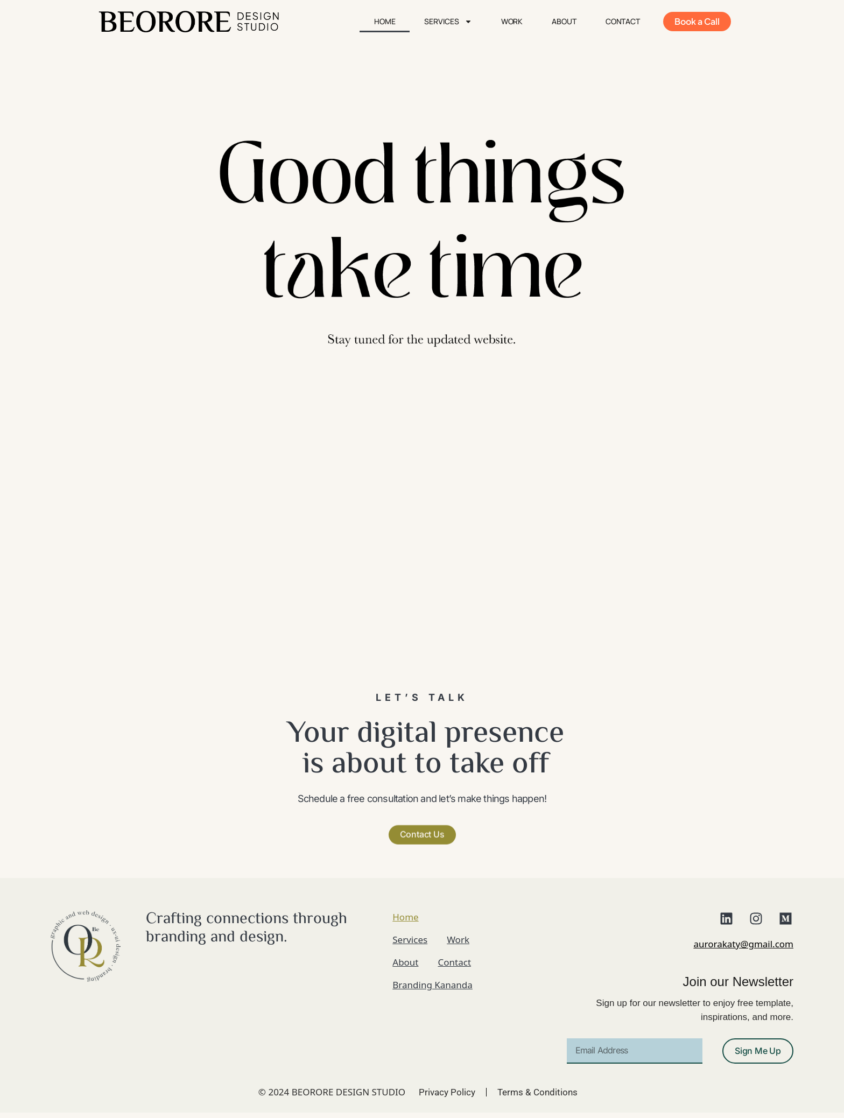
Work (512, 21)
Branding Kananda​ (432, 985)
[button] (422, 809)
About (564, 21)
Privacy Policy (447, 1092)
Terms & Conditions (537, 1092)
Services (448, 21)
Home (385, 21)
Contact (623, 21)
